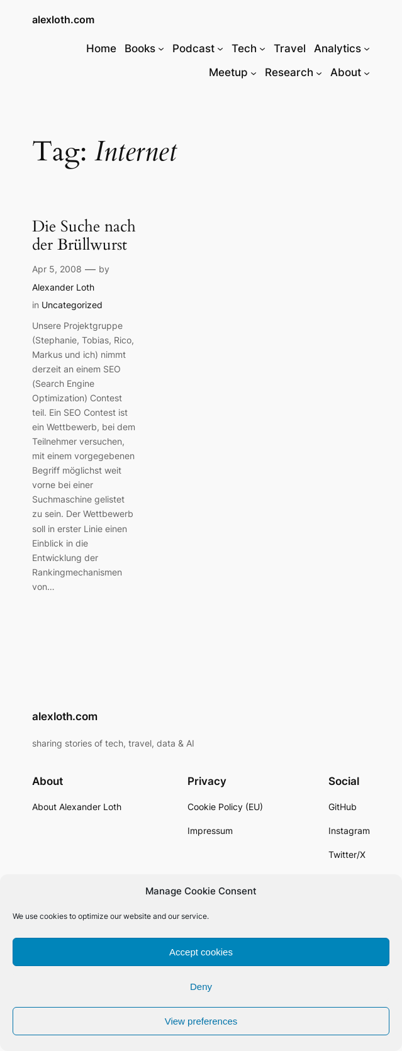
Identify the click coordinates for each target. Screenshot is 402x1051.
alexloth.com (63, 20)
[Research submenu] (319, 72)
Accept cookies (201, 952)
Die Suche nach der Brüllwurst (84, 236)
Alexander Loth (63, 287)
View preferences (201, 1021)
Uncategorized (72, 304)
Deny (201, 986)
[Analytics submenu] (367, 48)
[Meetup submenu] (253, 72)
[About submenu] (367, 72)
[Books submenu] (161, 48)
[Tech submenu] (262, 48)
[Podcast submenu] (220, 48)
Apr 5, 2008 (57, 269)
